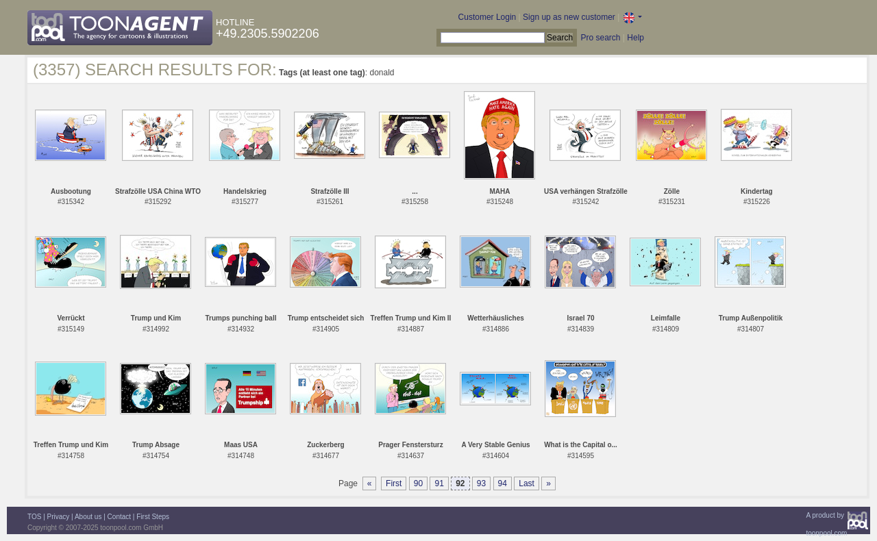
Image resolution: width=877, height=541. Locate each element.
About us (88, 516)
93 (481, 483)
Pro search (600, 37)
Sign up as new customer (569, 17)
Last (526, 483)
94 (502, 483)
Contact (119, 516)
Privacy (58, 516)
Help (635, 37)
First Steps (152, 516)
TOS (34, 516)
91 (438, 483)
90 (418, 483)
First (394, 483)
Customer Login (487, 17)
